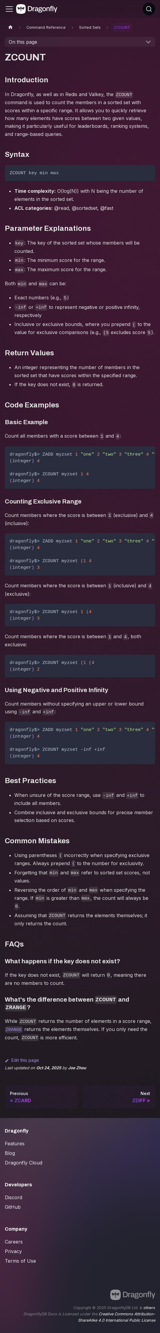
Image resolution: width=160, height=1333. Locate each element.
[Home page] (10, 27)
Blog (10, 1153)
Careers (14, 1242)
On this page (23, 42)
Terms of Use (20, 1261)
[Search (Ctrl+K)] (149, 9)
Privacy (13, 1251)
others (149, 1307)
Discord (13, 1197)
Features (15, 1144)
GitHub (13, 1207)
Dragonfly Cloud (23, 1163)
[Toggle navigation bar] (9, 8)
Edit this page (22, 1060)
